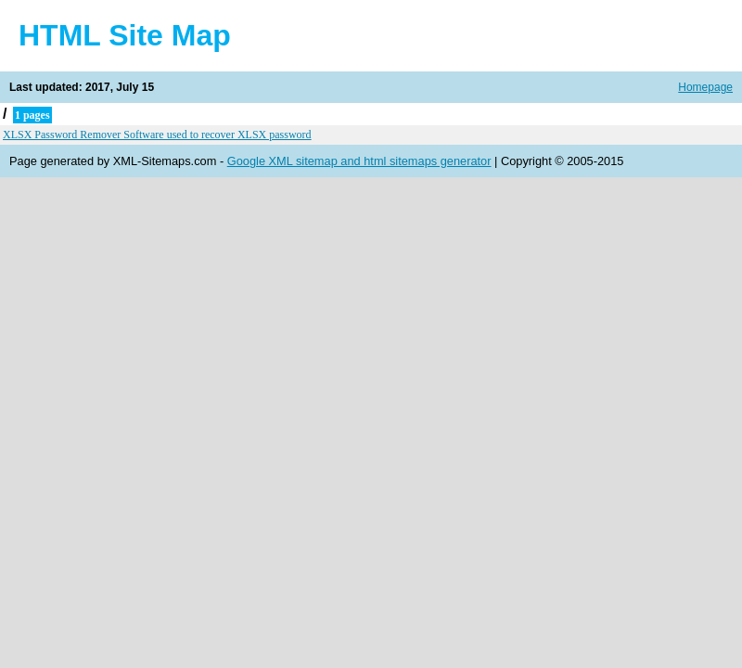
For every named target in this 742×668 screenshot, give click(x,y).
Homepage (705, 87)
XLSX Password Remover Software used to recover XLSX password (157, 134)
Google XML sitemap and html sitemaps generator (359, 161)
